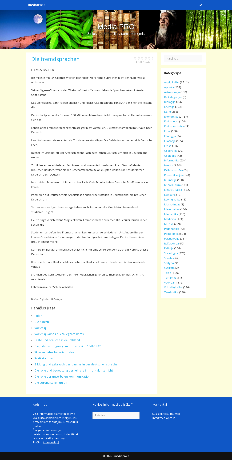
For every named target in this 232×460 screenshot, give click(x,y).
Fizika (168, 146)
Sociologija (171, 253)
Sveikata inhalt (44, 358)
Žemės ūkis (171, 292)
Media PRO (116, 27)
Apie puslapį (51, 442)
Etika (167, 131)
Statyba (169, 263)
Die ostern (41, 322)
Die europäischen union (50, 382)
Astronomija (172, 92)
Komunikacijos (173, 175)
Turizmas (170, 277)
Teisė (167, 273)
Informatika (171, 160)
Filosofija (170, 141)
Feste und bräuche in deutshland (57, 340)
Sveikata (169, 268)
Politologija (171, 234)
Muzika (169, 224)
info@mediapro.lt (163, 418)
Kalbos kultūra (173, 170)
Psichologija (172, 238)
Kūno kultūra (172, 185)
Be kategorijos (173, 97)
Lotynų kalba (172, 199)
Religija (169, 248)
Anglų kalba (171, 82)
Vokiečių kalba (41, 299)
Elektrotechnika (174, 126)
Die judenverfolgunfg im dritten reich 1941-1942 (67, 346)
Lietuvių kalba (173, 190)
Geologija (170, 155)
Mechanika (171, 214)
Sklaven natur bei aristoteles (54, 352)
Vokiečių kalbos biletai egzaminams (59, 334)
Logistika (170, 194)
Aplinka (169, 87)
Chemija (169, 107)
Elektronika (171, 121)
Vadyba (169, 282)
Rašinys (58, 299)
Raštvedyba (171, 243)
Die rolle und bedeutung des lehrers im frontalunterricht (73, 370)
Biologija (170, 102)
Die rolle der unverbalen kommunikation (62, 376)
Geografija (170, 150)
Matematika (172, 209)
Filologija (170, 136)
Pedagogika (171, 229)
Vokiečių (40, 328)
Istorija (168, 165)
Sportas (169, 258)
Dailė (167, 111)
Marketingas (172, 204)
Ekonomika (171, 116)
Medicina (170, 219)
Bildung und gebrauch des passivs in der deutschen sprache (75, 364)
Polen (38, 316)
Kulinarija (170, 180)
